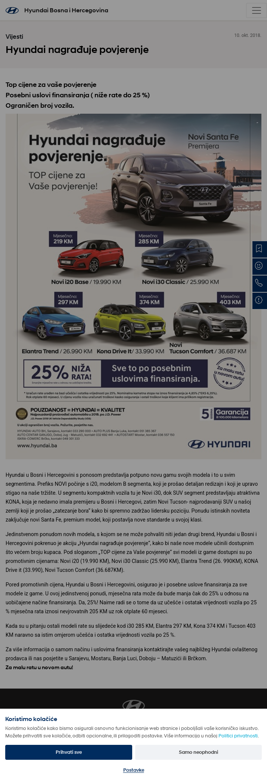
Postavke (133, 770)
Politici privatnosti (238, 736)
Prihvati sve (69, 752)
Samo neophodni (198, 752)
